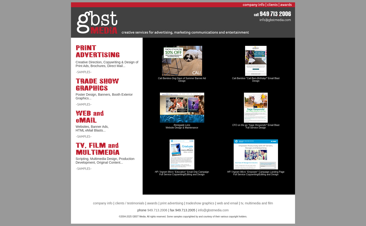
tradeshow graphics (200, 203)
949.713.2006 (157, 210)
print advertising (171, 203)
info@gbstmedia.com (213, 210)
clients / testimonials (130, 203)
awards (152, 203)
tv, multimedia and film (257, 203)
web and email (227, 203)
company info (103, 203)
